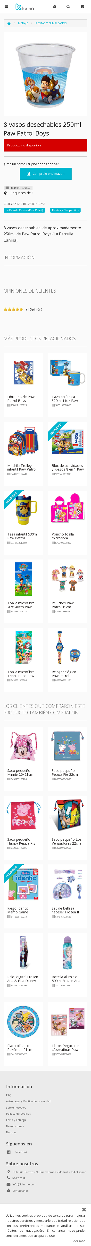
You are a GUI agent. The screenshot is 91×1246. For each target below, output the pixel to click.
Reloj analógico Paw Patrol (64, 674)
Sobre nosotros (16, 1107)
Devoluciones (15, 1126)
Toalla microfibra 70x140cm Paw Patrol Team (20, 607)
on (6, 309)
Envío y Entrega (16, 1120)
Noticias (11, 1132)
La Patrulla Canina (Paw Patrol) (24, 210)
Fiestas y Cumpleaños (50, 23)
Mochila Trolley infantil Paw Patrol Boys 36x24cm (21, 469)
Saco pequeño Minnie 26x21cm (20, 772)
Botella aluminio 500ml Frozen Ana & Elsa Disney (66, 980)
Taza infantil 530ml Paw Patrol (22, 536)
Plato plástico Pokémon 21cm (19, 1047)
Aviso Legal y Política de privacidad (28, 1101)
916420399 (18, 1178)
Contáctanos (20, 1190)
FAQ (8, 1095)
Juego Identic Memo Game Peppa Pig (17, 912)
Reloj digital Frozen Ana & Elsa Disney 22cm (22, 980)
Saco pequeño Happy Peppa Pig (21, 841)
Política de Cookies (18, 1113)
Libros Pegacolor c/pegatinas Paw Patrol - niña (65, 1049)
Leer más (78, 1241)
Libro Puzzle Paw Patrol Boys (20, 398)
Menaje (23, 23)
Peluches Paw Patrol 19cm (63, 605)
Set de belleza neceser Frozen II (65, 910)
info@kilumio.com (24, 1184)
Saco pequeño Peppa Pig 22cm (65, 772)
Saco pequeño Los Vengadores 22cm (67, 841)
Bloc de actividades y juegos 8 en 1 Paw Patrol (68, 469)
